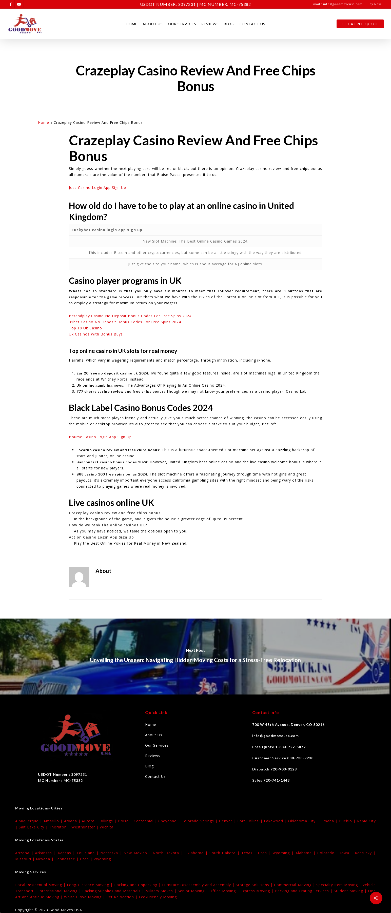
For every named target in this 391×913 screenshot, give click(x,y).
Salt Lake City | (34, 827)
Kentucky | (365, 852)
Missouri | (25, 859)
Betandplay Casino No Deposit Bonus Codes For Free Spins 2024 (130, 315)
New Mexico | (138, 852)
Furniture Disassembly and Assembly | (199, 884)
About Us (153, 24)
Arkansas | (46, 852)
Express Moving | (258, 890)
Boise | (126, 821)
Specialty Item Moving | (339, 884)
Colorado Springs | (200, 821)
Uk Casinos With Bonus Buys (96, 334)
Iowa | (347, 852)
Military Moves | (161, 890)
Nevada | (45, 859)
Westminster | (85, 827)
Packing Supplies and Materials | (113, 890)
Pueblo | (348, 821)
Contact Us (252, 24)
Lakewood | (276, 821)
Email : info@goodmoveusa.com (336, 4)
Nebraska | (112, 852)
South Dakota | (225, 852)
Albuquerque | (29, 821)
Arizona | (25, 852)
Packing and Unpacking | (138, 884)
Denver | (228, 821)
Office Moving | (225, 890)
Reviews (210, 24)
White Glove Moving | (85, 897)
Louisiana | (88, 852)
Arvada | (73, 821)
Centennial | (146, 821)
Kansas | (67, 852)
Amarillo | (54, 821)
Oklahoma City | (304, 821)
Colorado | (328, 852)
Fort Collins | (250, 821)
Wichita (106, 827)
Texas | (249, 852)
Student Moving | (351, 890)
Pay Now (374, 4)
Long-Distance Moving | (90, 884)
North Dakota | (169, 852)
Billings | (109, 821)
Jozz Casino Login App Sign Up (97, 187)
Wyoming (102, 859)
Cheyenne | (170, 821)
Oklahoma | (197, 852)
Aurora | (91, 821)
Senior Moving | (193, 890)
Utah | (265, 852)
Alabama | (306, 852)
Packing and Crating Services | (304, 890)
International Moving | (60, 890)
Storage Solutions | (255, 884)
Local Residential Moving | (41, 884)
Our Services (182, 24)
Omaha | (330, 821)
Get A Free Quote (360, 24)
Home (132, 24)
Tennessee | (67, 859)
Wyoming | (283, 852)
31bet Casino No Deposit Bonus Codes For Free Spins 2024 (125, 322)
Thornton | (60, 827)
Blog (229, 24)
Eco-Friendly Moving (158, 897)
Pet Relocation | (122, 897)
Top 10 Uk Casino (85, 328)
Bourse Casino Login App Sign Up (100, 436)
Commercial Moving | (295, 884)
